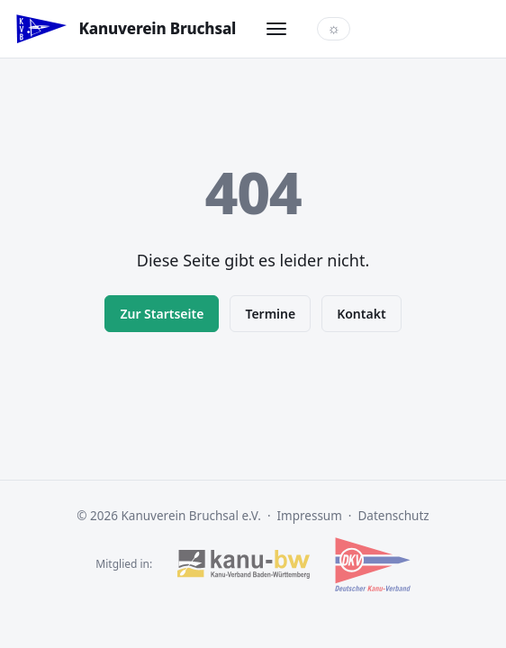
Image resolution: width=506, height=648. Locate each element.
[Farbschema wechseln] (333, 28)
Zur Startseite (161, 313)
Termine (270, 313)
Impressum (309, 516)
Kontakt (361, 313)
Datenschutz (393, 516)
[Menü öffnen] (276, 28)
